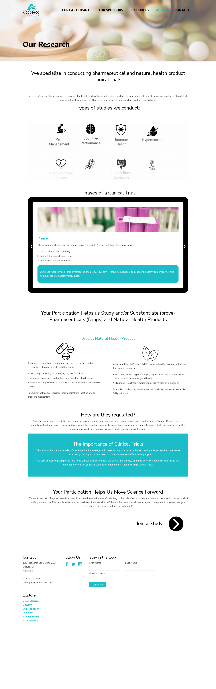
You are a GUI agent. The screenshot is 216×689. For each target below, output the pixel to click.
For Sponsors (111, 11)
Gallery (27, 605)
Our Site (28, 612)
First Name (95, 563)
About (161, 11)
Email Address (97, 573)
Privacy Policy (31, 616)
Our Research (31, 608)
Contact (182, 11)
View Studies (31, 601)
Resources (139, 11)
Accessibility (30, 620)
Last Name (131, 563)
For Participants (77, 11)
